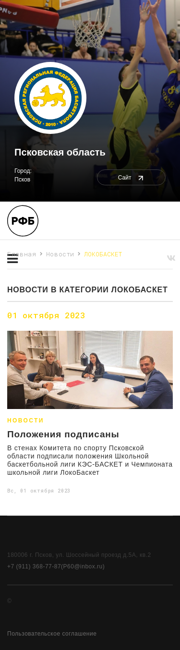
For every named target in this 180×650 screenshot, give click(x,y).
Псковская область (60, 152)
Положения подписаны (63, 434)
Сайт (131, 177)
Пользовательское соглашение (51, 633)
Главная (21, 254)
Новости (60, 254)
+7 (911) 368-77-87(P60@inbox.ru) (56, 566)
